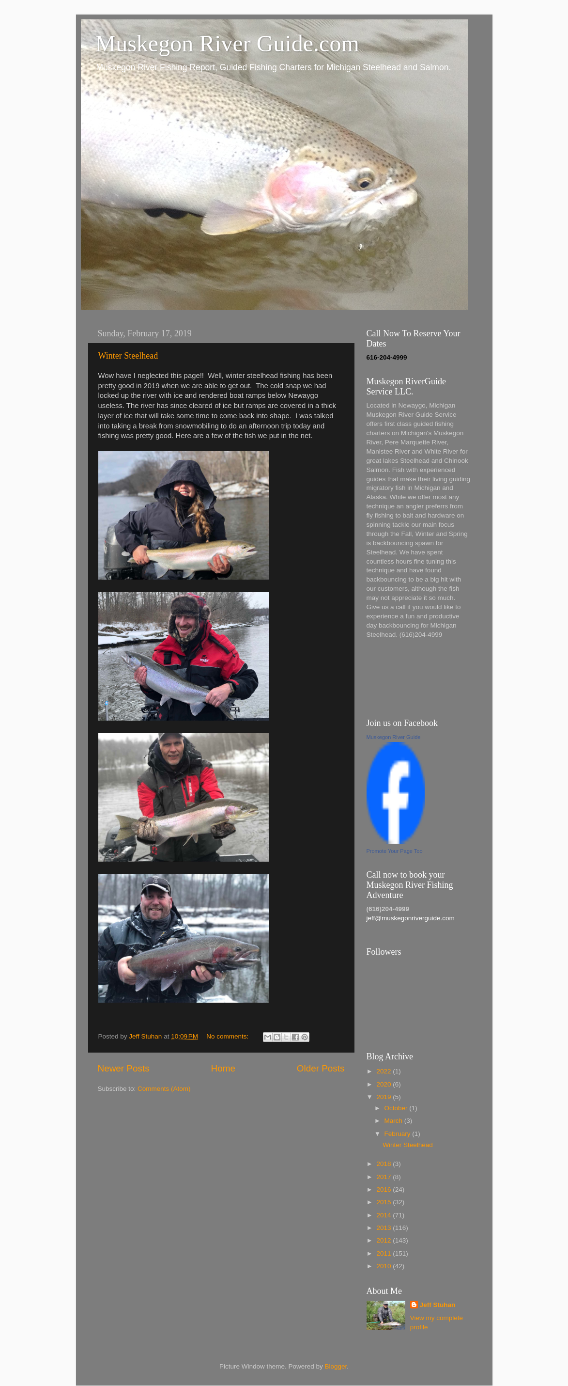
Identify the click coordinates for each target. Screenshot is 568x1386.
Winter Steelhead (128, 356)
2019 (384, 1097)
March (394, 1120)
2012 (384, 1240)
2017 (384, 1177)
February (398, 1133)
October (397, 1108)
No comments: (228, 1036)
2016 (384, 1189)
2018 (384, 1163)
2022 (384, 1071)
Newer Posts (124, 1068)
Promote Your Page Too (395, 851)
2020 (384, 1084)
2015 (384, 1202)
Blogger (336, 1366)
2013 (384, 1227)
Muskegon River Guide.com (227, 43)
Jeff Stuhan (438, 1304)
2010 (384, 1266)
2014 (384, 1215)
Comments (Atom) (164, 1088)
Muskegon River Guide (394, 737)
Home (223, 1068)
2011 (384, 1253)
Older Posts (321, 1068)
